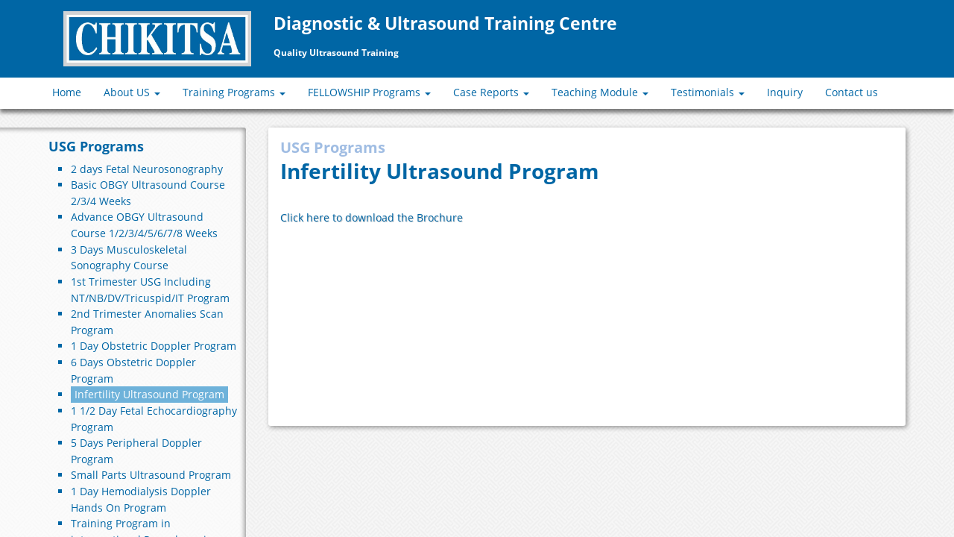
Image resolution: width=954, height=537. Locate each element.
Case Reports (491, 92)
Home (66, 92)
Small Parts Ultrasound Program (151, 475)
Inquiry (785, 92)
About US (132, 92)
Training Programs (234, 92)
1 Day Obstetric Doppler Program (153, 346)
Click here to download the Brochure (371, 217)
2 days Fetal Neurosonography (147, 169)
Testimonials (708, 92)
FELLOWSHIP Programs (369, 92)
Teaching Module (600, 92)
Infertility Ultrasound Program (149, 394)
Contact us (851, 92)
